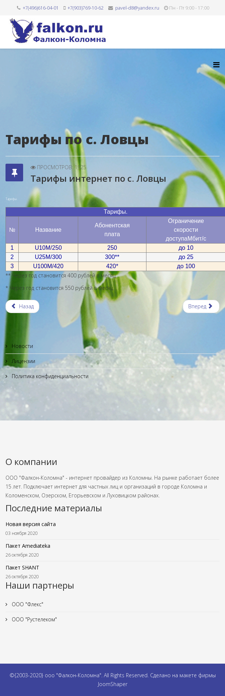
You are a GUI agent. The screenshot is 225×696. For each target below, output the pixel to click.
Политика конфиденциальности (49, 376)
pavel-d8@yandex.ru (137, 8)
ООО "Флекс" (26, 604)
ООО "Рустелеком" (33, 619)
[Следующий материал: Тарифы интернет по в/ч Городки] (201, 306)
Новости (21, 345)
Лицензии (22, 361)
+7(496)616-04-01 (41, 8)
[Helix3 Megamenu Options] (216, 65)
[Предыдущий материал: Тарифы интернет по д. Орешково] (22, 306)
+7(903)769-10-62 (86, 8)
